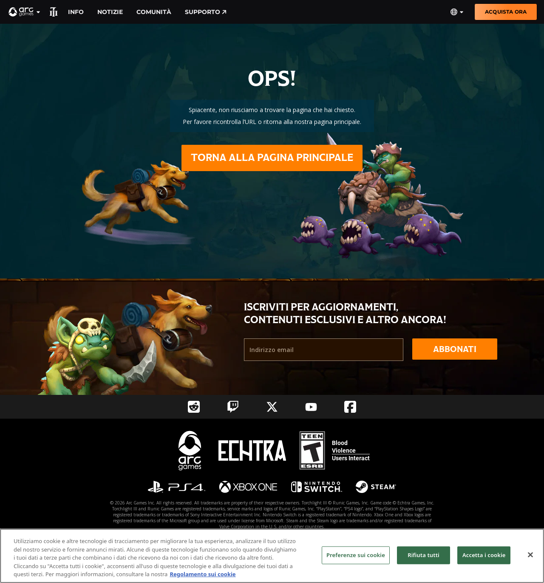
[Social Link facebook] (350, 407)
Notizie (110, 12)
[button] (24, 12)
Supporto (206, 12)
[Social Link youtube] (311, 407)
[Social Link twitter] (272, 407)
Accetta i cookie (484, 555)
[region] (272, 556)
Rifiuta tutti (423, 555)
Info (76, 12)
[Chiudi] (530, 555)
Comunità (153, 12)
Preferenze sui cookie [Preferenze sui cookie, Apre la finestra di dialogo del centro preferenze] (355, 555)
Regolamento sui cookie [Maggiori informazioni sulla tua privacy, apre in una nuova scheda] (202, 574)
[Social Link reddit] (194, 407)
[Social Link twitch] (233, 407)
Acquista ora (506, 11)
